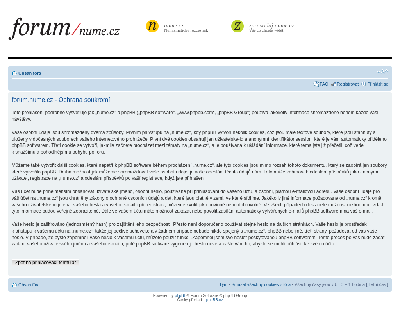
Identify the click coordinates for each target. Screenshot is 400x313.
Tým (223, 284)
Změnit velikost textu (382, 71)
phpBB (180, 295)
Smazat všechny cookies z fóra (261, 284)
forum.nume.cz (76, 31)
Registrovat (348, 84)
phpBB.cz (214, 300)
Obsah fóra (29, 73)
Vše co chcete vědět (272, 27)
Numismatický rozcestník (187, 27)
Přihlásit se (377, 84)
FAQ (324, 84)
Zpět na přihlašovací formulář (45, 262)
